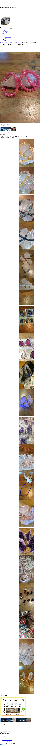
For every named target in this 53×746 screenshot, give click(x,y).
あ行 (11, 42)
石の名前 (6, 42)
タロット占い (4, 39)
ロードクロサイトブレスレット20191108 (8, 132)
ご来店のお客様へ (5, 31)
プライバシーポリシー (6, 741)
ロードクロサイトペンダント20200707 (23, 132)
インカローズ (16, 42)
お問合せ (4, 40)
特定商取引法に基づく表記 (7, 740)
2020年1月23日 (6, 124)
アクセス (6, 32)
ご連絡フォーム (7, 38)
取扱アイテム (4, 33)
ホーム (3, 30)
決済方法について (8, 37)
